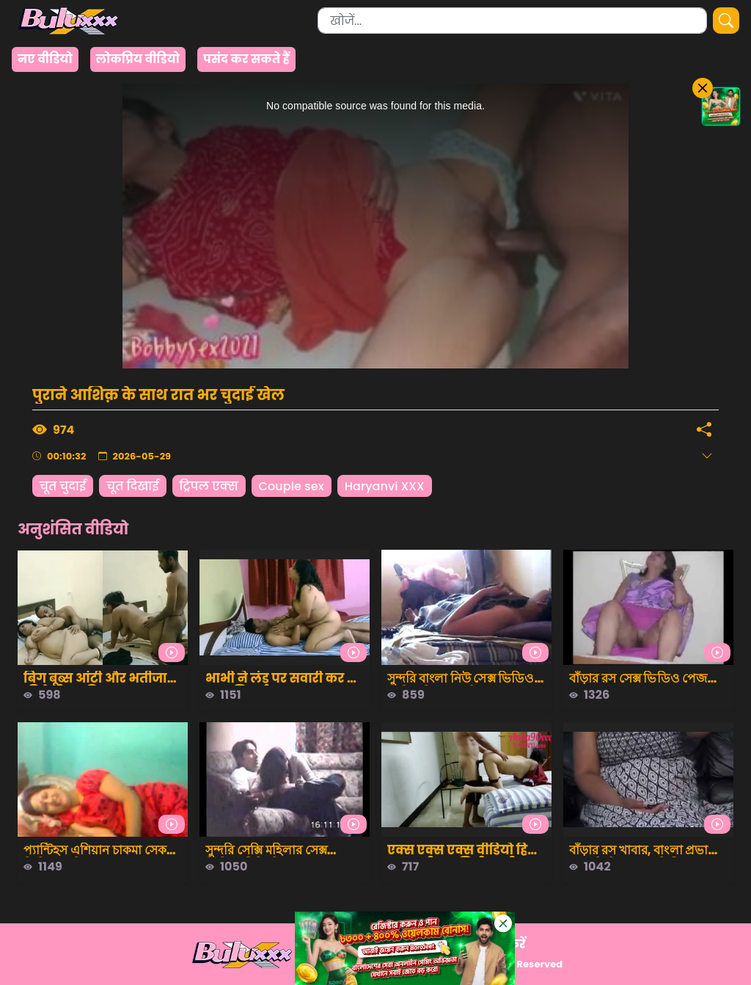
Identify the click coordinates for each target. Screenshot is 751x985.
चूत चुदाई (63, 486)
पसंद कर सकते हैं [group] (246, 59)
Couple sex (291, 486)
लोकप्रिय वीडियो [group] (138, 59)
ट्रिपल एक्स (209, 486)
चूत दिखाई (132, 486)
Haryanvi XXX (385, 486)
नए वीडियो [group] (45, 59)
